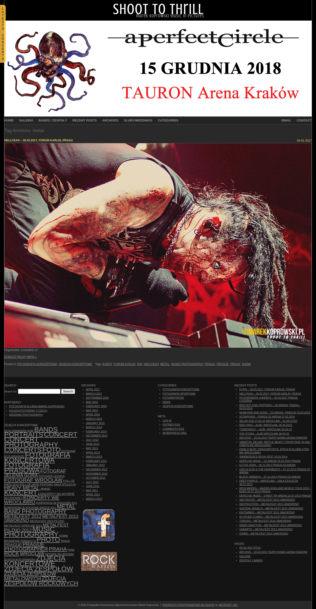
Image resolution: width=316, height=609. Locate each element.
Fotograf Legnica (52, 476)
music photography (187, 364)
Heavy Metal (22, 488)
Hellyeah (151, 364)
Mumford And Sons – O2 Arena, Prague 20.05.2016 (274, 412)
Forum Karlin (124, 364)
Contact (304, 120)
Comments (173, 428)
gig (139, 364)
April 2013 (93, 452)
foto (51, 450)
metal (165, 364)
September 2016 (97, 397)
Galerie (245, 556)
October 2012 (95, 477)
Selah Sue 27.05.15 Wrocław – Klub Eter (268, 420)
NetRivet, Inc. (228, 604)
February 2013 (96, 461)
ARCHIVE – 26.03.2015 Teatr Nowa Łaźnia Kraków (273, 437)
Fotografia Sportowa (179, 393)
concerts (23, 450)
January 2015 (95, 423)
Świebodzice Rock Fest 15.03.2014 (263, 456)
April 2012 (93, 494)
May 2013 (92, 448)
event (107, 364)
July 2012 (92, 482)
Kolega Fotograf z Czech (28, 410)
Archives (110, 120)
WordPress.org (175, 432)
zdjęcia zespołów (38, 569)
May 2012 (92, 490)
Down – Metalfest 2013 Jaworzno (263, 533)
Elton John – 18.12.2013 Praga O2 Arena (267, 465)
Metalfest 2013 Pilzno (47, 521)
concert (60, 434)
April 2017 (93, 389)
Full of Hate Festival (36, 484)
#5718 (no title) (250, 547)
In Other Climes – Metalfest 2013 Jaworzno (271, 516)
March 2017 (94, 393)
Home (9, 120)
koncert (20, 492)
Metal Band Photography (40, 509)
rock (11, 554)
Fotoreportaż (173, 397)
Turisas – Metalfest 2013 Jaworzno (265, 520)
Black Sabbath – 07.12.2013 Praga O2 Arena (270, 476)
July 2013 (92, 439)
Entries (171, 424)
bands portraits (31, 431)
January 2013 (95, 465)
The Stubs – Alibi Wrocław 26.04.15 (264, 433)
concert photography (31, 442)
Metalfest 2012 (22, 516)
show (246, 364)
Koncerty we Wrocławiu (31, 500)
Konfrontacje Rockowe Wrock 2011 (30, 507)
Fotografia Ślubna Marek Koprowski (36, 406)
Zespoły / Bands (251, 560)
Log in (167, 420)
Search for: (10, 391)
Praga (210, 364)
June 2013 (92, 443)
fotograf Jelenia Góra (35, 473)
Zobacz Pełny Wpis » (20, 357)
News (166, 402)
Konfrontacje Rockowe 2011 (56, 502)
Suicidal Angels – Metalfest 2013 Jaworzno (271, 508)
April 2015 (93, 414)
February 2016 (96, 406)
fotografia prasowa (26, 467)
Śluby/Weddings (138, 120)
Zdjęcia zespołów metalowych (30, 576)
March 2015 (94, 418)
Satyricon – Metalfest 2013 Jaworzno (267, 499)
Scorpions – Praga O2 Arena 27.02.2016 (267, 416)
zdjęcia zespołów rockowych (41, 580)
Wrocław (32, 553)
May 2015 (92, 410)
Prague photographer (26, 547)
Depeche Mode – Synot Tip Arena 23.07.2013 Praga (275, 495)
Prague (223, 364)
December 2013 (96, 435)
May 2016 (92, 402)
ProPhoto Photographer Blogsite (188, 604)
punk (71, 549)
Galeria (26, 120)
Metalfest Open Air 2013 (23, 525)
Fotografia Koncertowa (37, 364)
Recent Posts (84, 120)
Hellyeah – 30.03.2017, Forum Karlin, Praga (38, 140)
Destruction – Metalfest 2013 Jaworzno (269, 504)
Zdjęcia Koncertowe (75, 364)
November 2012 (96, 473)
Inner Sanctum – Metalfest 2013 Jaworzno (270, 525)
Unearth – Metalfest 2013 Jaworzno (266, 529)
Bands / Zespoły (53, 120)
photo (48, 539)
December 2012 (96, 469)
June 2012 (92, 486)
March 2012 (94, 498)
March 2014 (94, 427)
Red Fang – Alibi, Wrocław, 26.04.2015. (266, 425)
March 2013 (94, 456)
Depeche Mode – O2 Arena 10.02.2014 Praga (270, 461)
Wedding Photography (26, 414)
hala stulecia (65, 484)
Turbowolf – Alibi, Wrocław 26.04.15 (265, 429)
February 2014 (96, 431)
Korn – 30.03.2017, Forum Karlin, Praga (267, 389)
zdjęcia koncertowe (34, 560)
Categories (168, 120)
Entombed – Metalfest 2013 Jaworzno (267, 512)
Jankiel (45, 488)
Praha (235, 364)
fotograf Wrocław (33, 480)
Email (286, 120)
